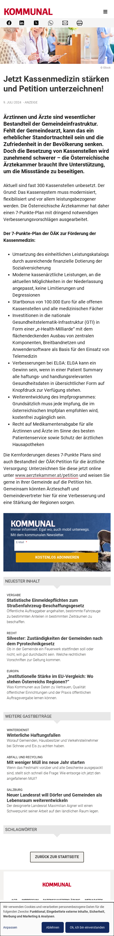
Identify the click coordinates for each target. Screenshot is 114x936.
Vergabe (14, 595)
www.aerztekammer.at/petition (46, 475)
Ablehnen (52, 927)
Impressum (30, 900)
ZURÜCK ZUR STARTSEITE (57, 857)
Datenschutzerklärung (61, 900)
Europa (13, 671)
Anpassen (10, 927)
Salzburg (15, 790)
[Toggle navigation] (105, 11)
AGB (14, 900)
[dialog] (57, 919)
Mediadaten (94, 900)
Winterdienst (18, 730)
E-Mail (20, 542)
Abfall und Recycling (25, 757)
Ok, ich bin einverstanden (87, 927)
